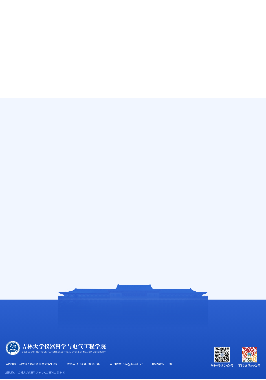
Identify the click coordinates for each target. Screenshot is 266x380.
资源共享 (23, 177)
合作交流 (253, 27)
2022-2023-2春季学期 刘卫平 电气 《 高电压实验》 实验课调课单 (171, 164)
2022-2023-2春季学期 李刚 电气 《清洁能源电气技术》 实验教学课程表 (171, 138)
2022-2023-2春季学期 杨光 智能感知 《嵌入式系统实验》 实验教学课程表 (171, 177)
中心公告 (23, 129)
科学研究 (116, 27)
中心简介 (23, 105)
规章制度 (23, 165)
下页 (205, 256)
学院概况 (33, 27)
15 (187, 256)
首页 (9, 27)
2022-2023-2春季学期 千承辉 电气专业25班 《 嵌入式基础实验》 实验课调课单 (171, 215)
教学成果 (23, 153)
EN (228, 10)
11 (160, 256)
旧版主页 (243, 10)
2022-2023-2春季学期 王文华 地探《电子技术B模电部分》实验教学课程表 (171, 228)
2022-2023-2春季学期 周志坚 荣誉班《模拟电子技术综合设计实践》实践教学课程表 (171, 202)
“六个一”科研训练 (32, 189)
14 (180, 256)
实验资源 (23, 141)
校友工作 (226, 27)
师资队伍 (61, 27)
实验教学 (241, 114)
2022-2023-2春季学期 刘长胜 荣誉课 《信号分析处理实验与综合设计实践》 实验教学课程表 (171, 151)
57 (197, 256)
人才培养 (88, 27)
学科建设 (143, 27)
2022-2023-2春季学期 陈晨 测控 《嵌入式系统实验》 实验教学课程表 (171, 189)
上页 (142, 256)
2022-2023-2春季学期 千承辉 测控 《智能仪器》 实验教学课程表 (171, 125)
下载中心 (23, 214)
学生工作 (198, 27)
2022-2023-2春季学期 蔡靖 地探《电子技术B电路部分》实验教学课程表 (171, 241)
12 (167, 256)
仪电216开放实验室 (31, 202)
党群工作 (171, 27)
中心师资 (23, 117)
